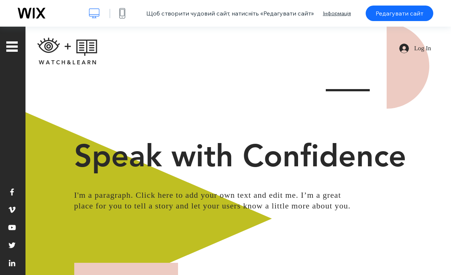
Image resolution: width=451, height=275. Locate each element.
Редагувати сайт (399, 13)
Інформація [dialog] (337, 13)
